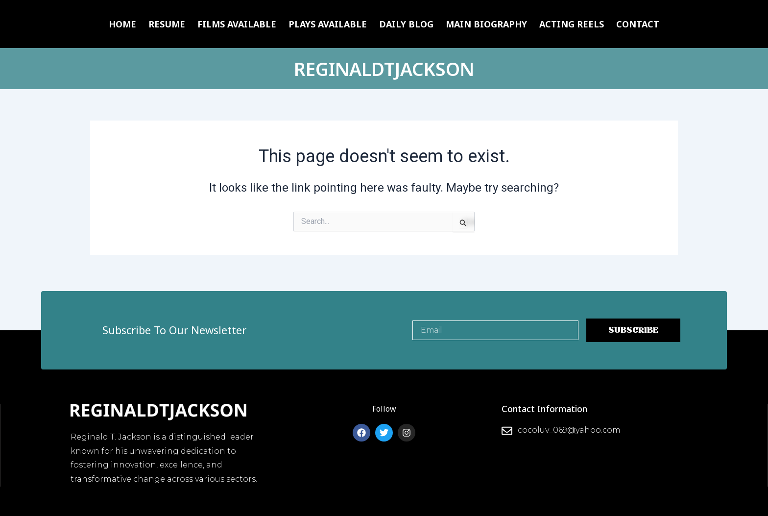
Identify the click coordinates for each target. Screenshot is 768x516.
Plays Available (327, 24)
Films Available (236, 24)
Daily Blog (406, 24)
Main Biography (486, 24)
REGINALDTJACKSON (384, 68)
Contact (637, 24)
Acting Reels (571, 24)
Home (122, 24)
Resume (166, 24)
